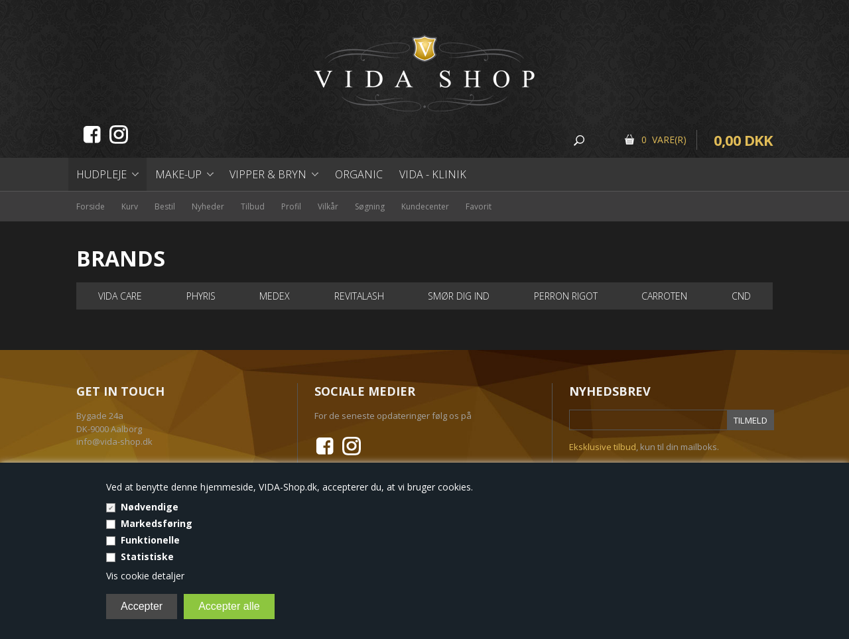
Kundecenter (425, 206)
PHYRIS (201, 296)
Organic (359, 174)
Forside (90, 206)
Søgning (370, 206)
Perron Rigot (566, 296)
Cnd (741, 296)
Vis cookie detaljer (145, 575)
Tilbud (253, 206)
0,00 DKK (743, 140)
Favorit (478, 206)
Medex (274, 296)
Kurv (129, 206)
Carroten (664, 296)
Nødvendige (149, 506)
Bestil (165, 206)
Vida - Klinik (432, 174)
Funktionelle (150, 540)
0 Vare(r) (663, 139)
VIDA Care (120, 296)
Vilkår (328, 206)
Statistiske (147, 556)
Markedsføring (156, 523)
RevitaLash (359, 296)
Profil (291, 206)
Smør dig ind (459, 296)
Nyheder (208, 206)
